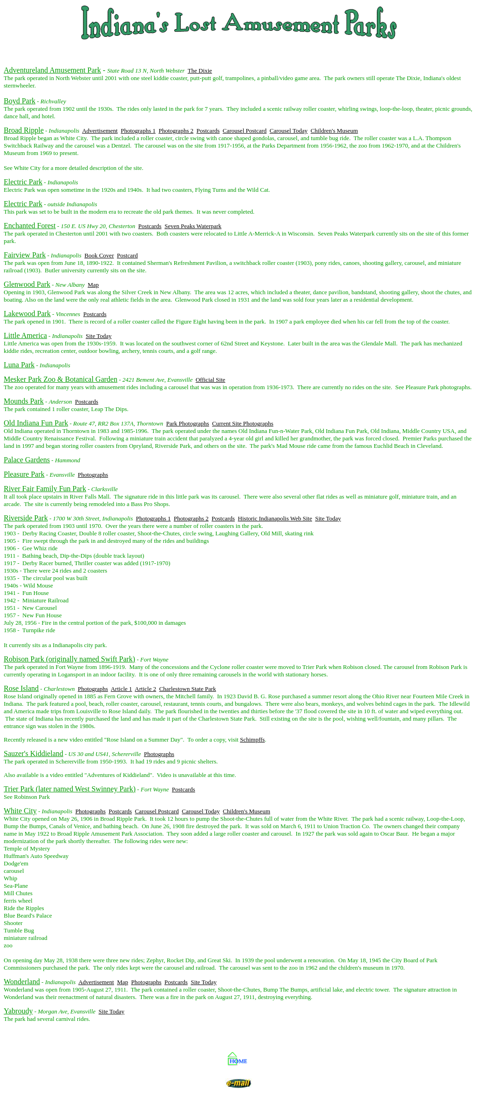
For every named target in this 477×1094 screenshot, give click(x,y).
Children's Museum (334, 130)
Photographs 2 (175, 130)
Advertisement (100, 130)
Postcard (127, 255)
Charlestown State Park (187, 688)
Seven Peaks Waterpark (192, 226)
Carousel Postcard (244, 130)
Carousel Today (289, 130)
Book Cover (99, 255)
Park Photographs (187, 423)
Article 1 (121, 688)
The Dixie (200, 70)
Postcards (208, 130)
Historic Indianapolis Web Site (275, 518)
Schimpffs (252, 739)
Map (93, 284)
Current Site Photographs (242, 423)
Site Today (99, 335)
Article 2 (145, 688)
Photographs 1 (138, 130)
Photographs (93, 474)
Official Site (210, 379)
